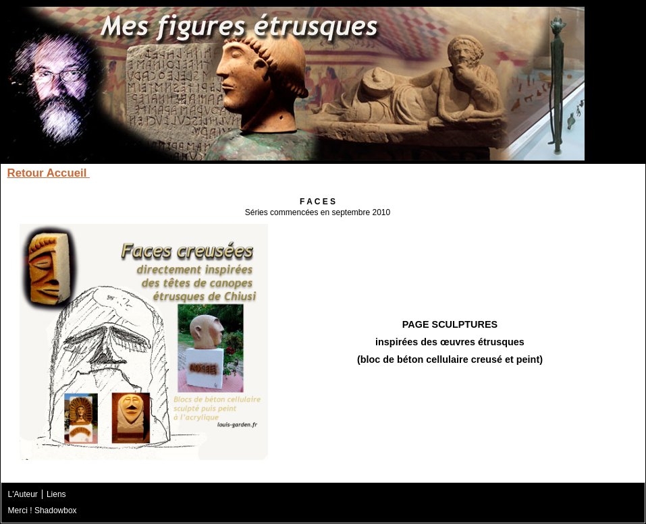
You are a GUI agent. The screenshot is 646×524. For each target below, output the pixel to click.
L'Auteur (23, 494)
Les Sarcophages (316, 173)
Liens (56, 494)
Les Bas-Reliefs (417, 173)
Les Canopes (223, 173)
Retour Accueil (48, 173)
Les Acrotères (138, 173)
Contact (491, 173)
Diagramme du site (574, 173)
